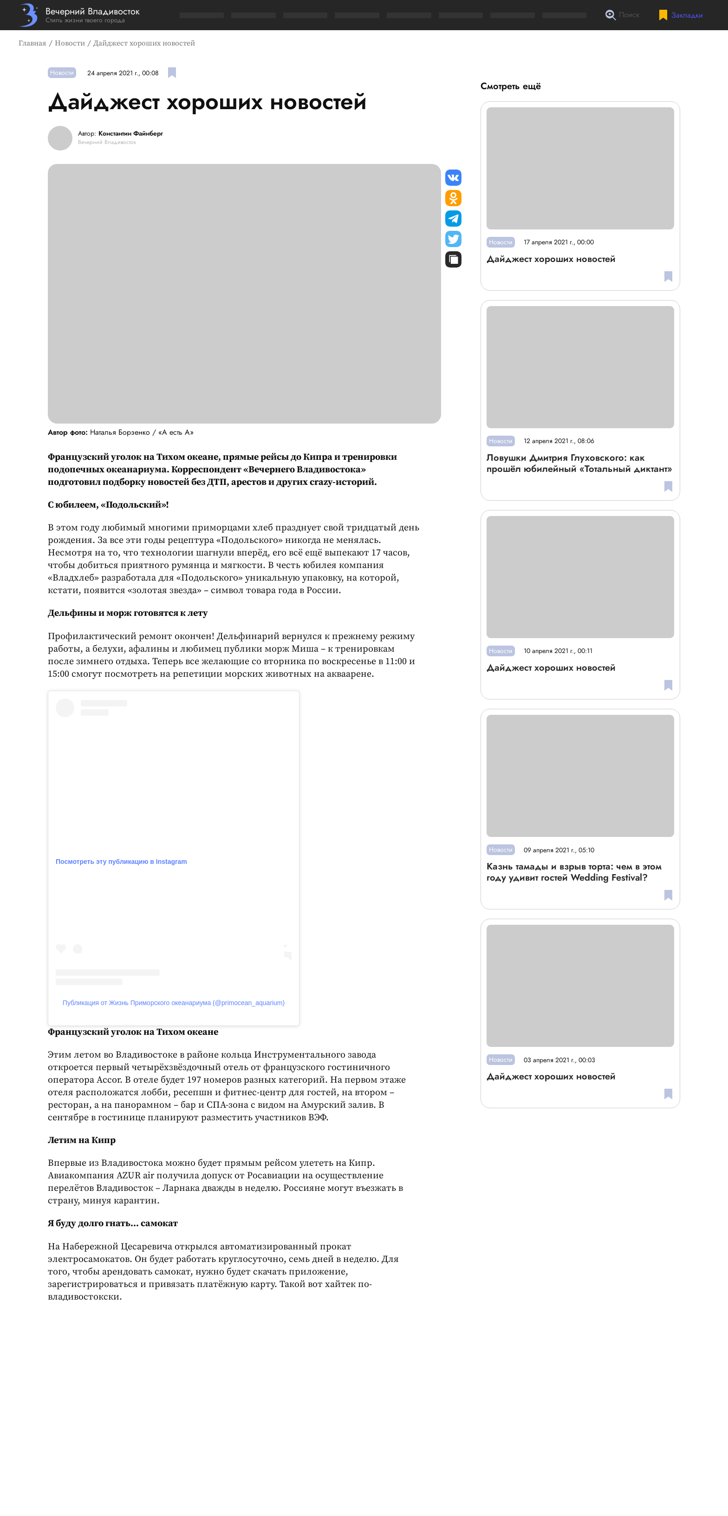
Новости (70, 43)
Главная (32, 43)
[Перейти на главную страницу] (79, 15)
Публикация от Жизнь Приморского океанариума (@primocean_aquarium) (174, 1002)
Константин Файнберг (130, 134)
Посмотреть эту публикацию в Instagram (121, 861)
